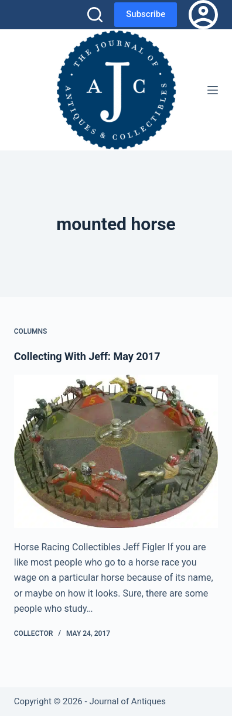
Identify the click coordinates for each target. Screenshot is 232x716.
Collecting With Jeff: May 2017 (87, 356)
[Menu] (212, 90)
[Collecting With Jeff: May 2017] (116, 451)
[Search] (95, 14)
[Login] (203, 14)
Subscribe (145, 14)
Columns (30, 331)
